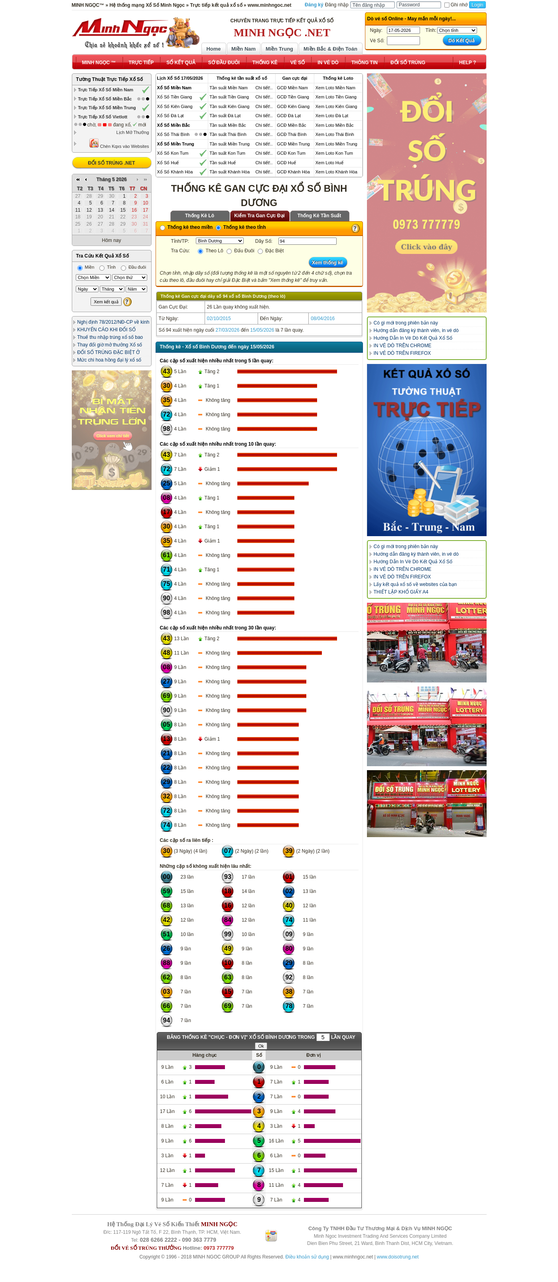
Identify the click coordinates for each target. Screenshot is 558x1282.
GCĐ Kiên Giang (293, 106)
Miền (86, 267)
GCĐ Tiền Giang (293, 96)
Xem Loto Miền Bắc (334, 125)
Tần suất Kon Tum (227, 153)
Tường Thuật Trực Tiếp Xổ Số (109, 79)
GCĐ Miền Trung (293, 144)
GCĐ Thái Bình (291, 134)
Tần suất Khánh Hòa (229, 171)
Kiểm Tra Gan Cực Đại (259, 215)
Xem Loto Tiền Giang (336, 96)
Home (213, 49)
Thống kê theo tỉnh (241, 227)
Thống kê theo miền (186, 227)
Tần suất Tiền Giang (229, 96)
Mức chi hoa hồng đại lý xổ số (109, 360)
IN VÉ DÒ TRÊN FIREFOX (402, 353)
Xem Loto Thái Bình (334, 134)
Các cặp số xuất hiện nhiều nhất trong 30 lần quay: (218, 628)
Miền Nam (243, 49)
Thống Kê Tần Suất (319, 215)
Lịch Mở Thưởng (132, 132)
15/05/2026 (262, 330)
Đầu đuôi (133, 267)
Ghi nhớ (455, 5)
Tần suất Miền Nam (228, 87)
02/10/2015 (219, 318)
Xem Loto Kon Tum (334, 153)
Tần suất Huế (222, 162)
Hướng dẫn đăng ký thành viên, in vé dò (416, 330)
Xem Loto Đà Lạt (331, 115)
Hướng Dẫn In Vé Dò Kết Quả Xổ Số (413, 338)
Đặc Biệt (271, 251)
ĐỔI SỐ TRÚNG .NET (111, 163)
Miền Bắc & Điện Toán (330, 49)
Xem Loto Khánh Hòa (336, 171)
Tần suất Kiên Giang (229, 106)
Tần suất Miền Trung (229, 144)
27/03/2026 (227, 330)
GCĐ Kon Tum (291, 153)
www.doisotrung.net (398, 1257)
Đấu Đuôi (240, 251)
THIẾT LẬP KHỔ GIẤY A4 (401, 592)
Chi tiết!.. (263, 87)
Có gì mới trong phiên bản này (406, 323)
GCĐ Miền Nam (292, 87)
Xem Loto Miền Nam (335, 87)
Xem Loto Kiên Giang (336, 106)
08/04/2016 (323, 318)
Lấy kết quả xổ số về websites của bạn (415, 584)
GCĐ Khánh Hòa (293, 171)
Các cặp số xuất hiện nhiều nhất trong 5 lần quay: (217, 361)
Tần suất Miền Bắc (227, 125)
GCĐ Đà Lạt (289, 115)
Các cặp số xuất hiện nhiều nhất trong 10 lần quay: (218, 444)
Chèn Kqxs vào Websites (119, 143)
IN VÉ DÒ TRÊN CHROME (403, 345)
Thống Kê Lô (199, 215)
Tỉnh (107, 267)
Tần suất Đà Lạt (225, 115)
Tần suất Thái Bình (227, 134)
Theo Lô (210, 251)
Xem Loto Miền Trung (336, 144)
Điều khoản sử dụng (307, 1257)
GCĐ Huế (286, 162)
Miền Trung (279, 49)
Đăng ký (314, 5)
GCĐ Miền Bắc (291, 125)
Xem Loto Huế (329, 162)
